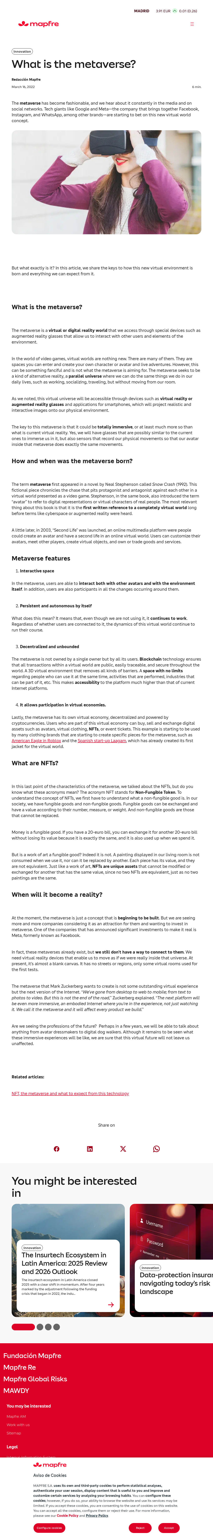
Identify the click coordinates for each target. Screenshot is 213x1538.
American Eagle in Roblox (36, 740)
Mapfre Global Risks (35, 1379)
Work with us (18, 1424)
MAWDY (16, 1391)
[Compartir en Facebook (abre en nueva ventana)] (56, 1149)
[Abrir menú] (192, 24)
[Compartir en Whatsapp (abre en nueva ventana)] (156, 1149)
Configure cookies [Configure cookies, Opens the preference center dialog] (49, 1528)
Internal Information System (31, 1457)
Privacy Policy (97, 1515)
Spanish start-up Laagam (102, 740)
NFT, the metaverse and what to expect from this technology (70, 1093)
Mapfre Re (19, 1367)
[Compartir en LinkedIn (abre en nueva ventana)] (90, 1149)
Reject (140, 1528)
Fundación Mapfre (32, 1356)
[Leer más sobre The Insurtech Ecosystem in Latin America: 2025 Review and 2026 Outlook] (68, 1304)
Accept (169, 1528)
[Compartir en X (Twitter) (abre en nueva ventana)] (123, 1149)
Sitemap (14, 1433)
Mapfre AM (16, 1416)
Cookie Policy (67, 1515)
